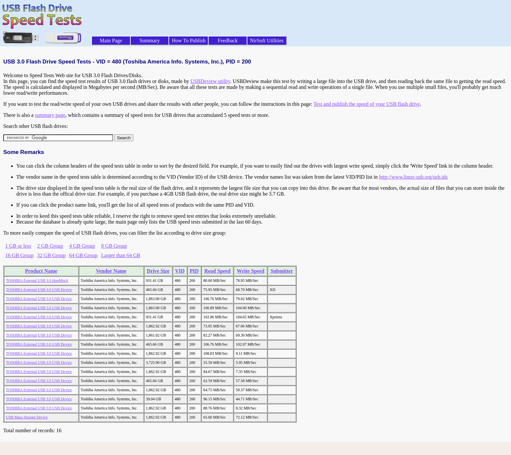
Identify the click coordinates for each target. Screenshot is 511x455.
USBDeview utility (210, 81)
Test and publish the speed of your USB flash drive (367, 104)
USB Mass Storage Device (27, 417)
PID (194, 271)
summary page (50, 115)
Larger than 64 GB (120, 255)
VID (179, 271)
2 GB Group (50, 246)
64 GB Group (83, 255)
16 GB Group (19, 255)
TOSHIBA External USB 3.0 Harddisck (37, 280)
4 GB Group (82, 246)
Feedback (228, 40)
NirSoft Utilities (267, 40)
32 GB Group (51, 255)
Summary (149, 40)
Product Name (41, 271)
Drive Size (158, 271)
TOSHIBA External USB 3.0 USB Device (39, 289)
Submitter (281, 271)
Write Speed (251, 271)
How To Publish (189, 40)
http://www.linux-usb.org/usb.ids (413, 177)
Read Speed (217, 271)
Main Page (111, 40)
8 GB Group (114, 246)
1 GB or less (18, 246)
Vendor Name (111, 271)
